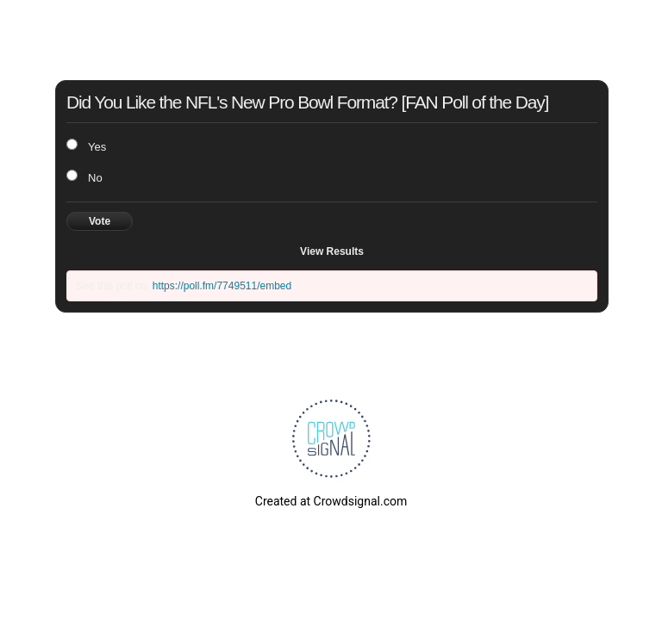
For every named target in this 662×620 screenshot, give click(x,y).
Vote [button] (99, 221)
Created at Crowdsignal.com (331, 501)
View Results (332, 251)
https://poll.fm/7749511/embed (222, 286)
